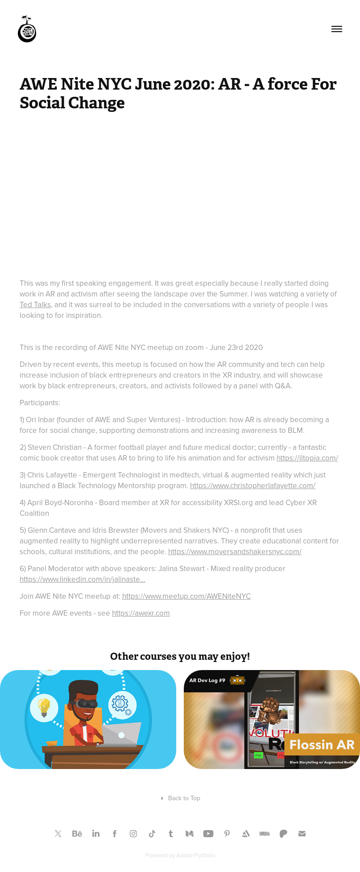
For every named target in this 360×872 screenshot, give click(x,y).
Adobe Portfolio (195, 855)
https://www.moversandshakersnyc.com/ (235, 551)
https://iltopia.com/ (307, 457)
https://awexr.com (141, 613)
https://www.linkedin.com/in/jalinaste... (82, 579)
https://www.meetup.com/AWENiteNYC (186, 596)
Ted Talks (35, 304)
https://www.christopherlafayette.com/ (252, 485)
